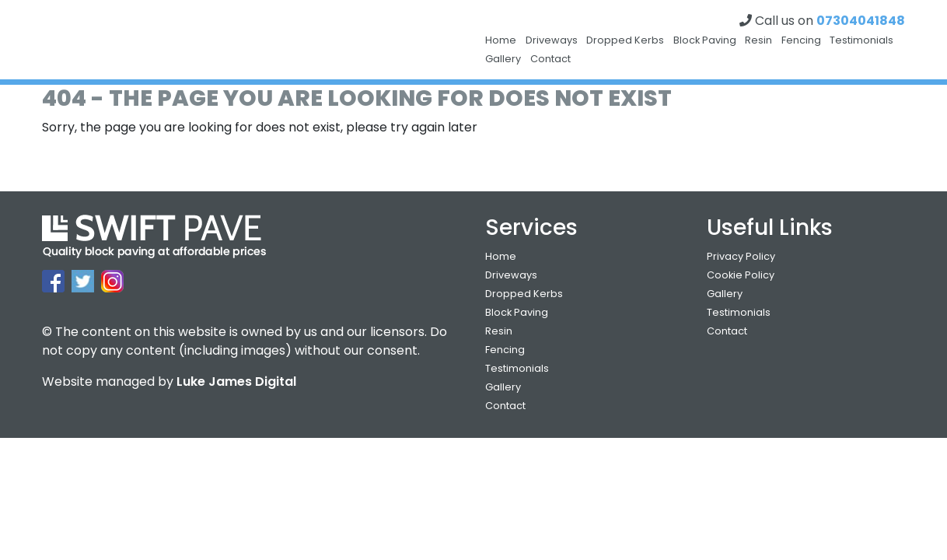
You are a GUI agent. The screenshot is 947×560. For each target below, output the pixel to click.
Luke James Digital (236, 381)
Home (500, 40)
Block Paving (704, 40)
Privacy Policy (741, 256)
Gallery (503, 58)
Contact (550, 58)
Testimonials (861, 40)
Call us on (822, 21)
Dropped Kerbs (625, 40)
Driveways (552, 40)
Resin (758, 40)
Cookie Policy (740, 275)
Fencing (801, 40)
